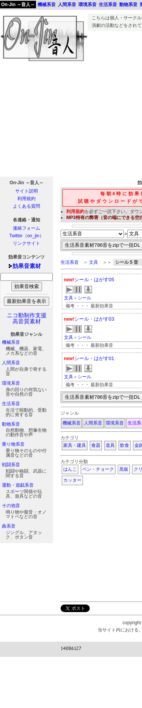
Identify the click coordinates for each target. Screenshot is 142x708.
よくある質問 (26, 206)
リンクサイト (26, 243)
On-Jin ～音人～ (18, 4)
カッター (72, 480)
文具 (93, 262)
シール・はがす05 (94, 279)
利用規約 (26, 198)
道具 (110, 445)
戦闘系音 (11, 464)
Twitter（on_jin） (26, 235)
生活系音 (11, 403)
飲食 (124, 445)
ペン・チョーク (98, 469)
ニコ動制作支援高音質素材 (27, 318)
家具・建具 (74, 445)
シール (84, 298)
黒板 (123, 469)
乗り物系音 (13, 444)
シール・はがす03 (94, 319)
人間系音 (11, 362)
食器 (95, 445)
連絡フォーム (26, 228)
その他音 (11, 505)
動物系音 (11, 424)
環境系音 (11, 383)
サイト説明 (26, 191)
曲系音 (9, 526)
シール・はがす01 (94, 358)
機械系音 (11, 342)
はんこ (70, 469)
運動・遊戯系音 (18, 485)
